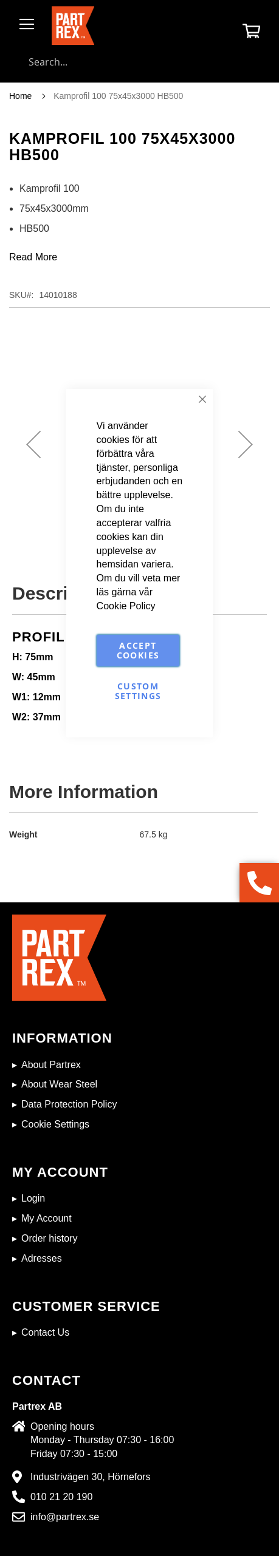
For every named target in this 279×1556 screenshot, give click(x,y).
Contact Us (45, 1332)
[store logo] (73, 25)
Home (20, 96)
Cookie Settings (55, 1124)
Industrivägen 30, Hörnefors (90, 1477)
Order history (49, 1238)
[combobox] (139, 62)
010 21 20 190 (61, 1497)
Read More (33, 257)
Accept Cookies (138, 650)
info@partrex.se (64, 1517)
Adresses (41, 1258)
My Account (46, 1218)
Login (33, 1198)
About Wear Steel (59, 1084)
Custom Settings (138, 691)
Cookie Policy (126, 606)
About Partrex (51, 1065)
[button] (33, 444)
